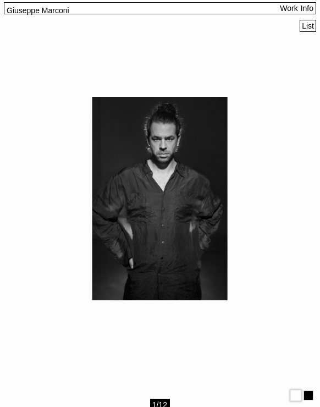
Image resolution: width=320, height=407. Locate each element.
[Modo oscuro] (308, 395)
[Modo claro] (296, 395)
